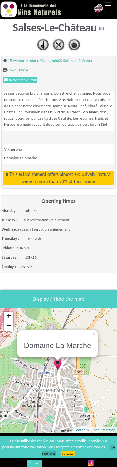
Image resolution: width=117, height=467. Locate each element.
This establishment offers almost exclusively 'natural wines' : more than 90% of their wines (59, 177)
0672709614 (17, 70)
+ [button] (9, 316)
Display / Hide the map (58, 298)
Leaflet (79, 430)
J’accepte (67, 453)
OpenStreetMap (103, 430)
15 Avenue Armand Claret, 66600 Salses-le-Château (50, 60)
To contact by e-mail (20, 80)
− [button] (9, 326)
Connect (35, 463)
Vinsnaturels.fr (31, 9)
